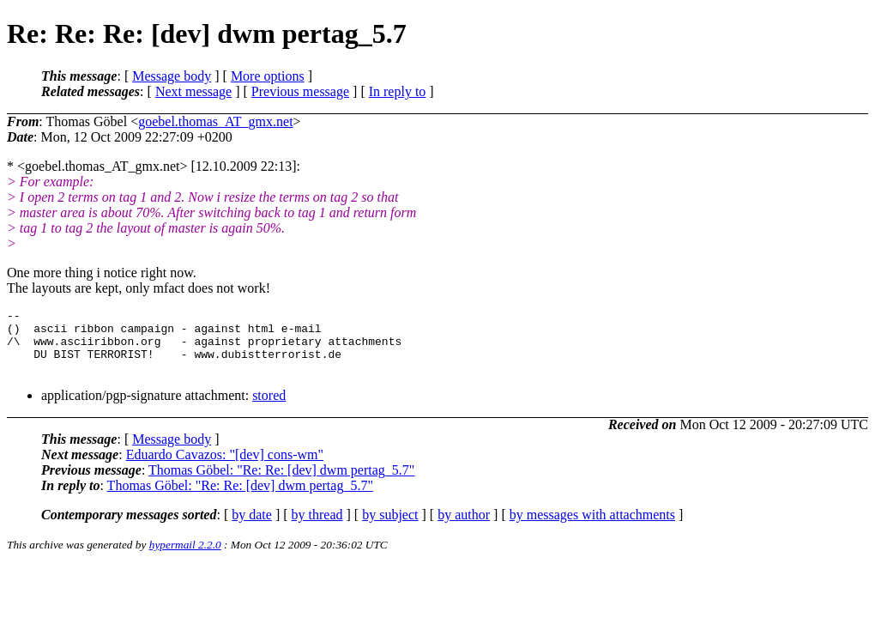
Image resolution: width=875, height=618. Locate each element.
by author (464, 527)
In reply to (397, 91)
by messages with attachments (592, 527)
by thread (317, 527)
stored (269, 408)
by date (252, 527)
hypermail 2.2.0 (185, 557)
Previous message (300, 91)
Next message (193, 91)
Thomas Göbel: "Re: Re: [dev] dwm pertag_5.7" (281, 483)
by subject (390, 527)
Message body (171, 76)
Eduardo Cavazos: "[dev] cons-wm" (224, 467)
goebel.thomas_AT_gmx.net (215, 121)
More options (268, 76)
